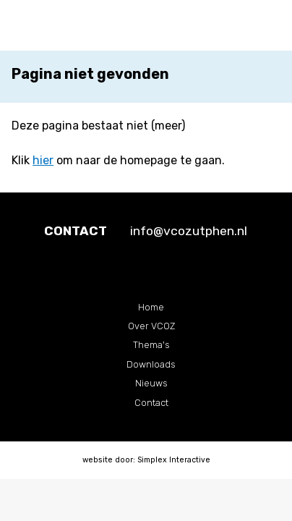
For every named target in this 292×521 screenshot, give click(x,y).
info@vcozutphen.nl (188, 231)
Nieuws (151, 383)
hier (43, 160)
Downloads (151, 364)
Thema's (151, 344)
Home (151, 307)
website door (107, 460)
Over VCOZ (151, 326)
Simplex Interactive (173, 460)
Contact (151, 402)
